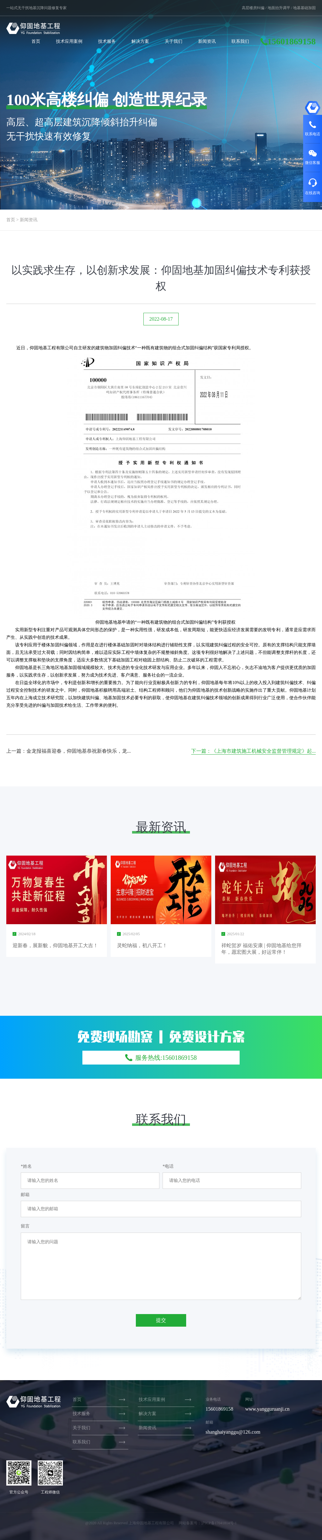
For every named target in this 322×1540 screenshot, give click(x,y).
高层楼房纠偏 (253, 8)
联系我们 (240, 41)
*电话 (168, 1166)
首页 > (12, 219)
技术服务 (107, 41)
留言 (25, 1226)
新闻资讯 (207, 41)
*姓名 (26, 1166)
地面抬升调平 (279, 8)
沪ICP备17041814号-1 (219, 1523)
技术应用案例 (69, 41)
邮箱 (25, 1194)
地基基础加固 (304, 8)
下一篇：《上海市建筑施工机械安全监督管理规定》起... (253, 751)
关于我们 (173, 41)
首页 (35, 41)
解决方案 (140, 41)
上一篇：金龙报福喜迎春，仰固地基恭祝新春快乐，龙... (68, 751)
